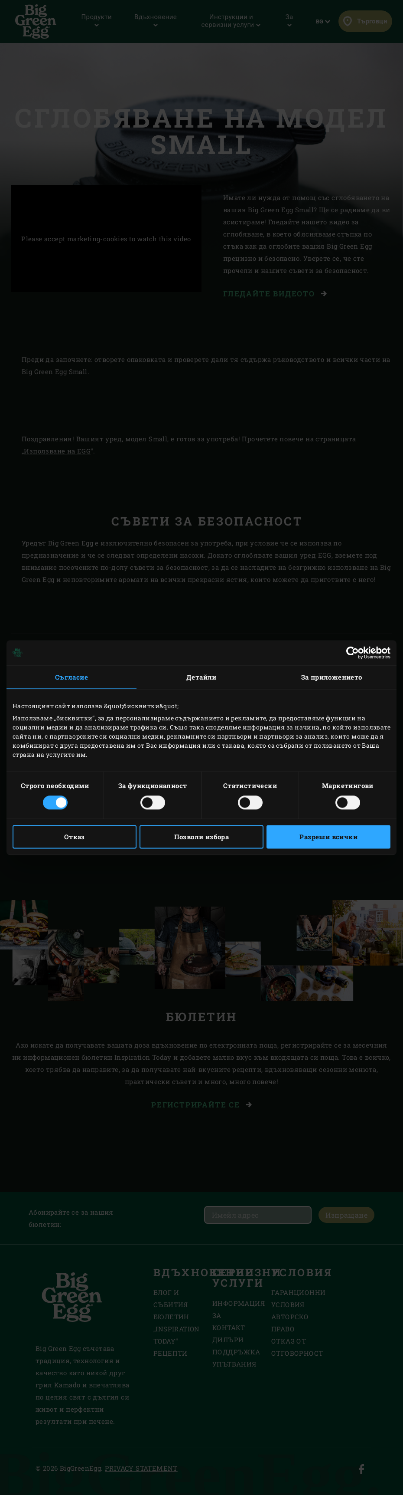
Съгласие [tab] (71, 677)
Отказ (74, 836)
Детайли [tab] (201, 677)
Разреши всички (328, 836)
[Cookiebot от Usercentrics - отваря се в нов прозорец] (352, 652)
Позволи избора (201, 836)
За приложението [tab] (331, 677)
